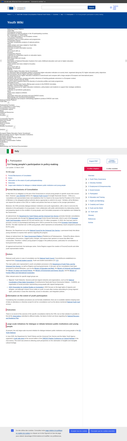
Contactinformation (111, 161)
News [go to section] (2, 111)
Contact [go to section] (2, 113)
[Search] (64, 7)
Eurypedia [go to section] (3, 121)
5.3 (57, 260)
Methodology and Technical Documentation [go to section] (14, 146)
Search (91, 7)
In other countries (112, 168)
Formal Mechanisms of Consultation (19, 175)
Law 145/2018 (20, 196)
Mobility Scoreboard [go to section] (6, 126)
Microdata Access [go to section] (5, 139)
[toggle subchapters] (86, 179)
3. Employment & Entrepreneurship (99, 186)
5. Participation (69, 14)
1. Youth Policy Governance (97, 179)
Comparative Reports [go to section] (7, 119)
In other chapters (93, 168)
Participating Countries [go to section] (7, 105)
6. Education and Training (96, 197)
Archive (90, 222)
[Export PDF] (94, 161)
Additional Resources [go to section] (7, 112)
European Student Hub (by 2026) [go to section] (10, 137)
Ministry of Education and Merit (44, 268)
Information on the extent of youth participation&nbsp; (25, 180)
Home (9, 14)
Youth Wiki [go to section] (3, 101)
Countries (55, 14)
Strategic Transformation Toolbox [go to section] (10, 140)
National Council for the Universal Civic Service (45, 230)
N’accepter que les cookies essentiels (103, 431)
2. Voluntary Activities (95, 183)
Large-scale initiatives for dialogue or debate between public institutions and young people (37, 185)
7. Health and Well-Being (96, 201)
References (92, 219)
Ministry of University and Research (68, 268)
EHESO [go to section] (2, 129)
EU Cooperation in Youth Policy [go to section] (10, 106)
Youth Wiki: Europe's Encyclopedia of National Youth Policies (34, 14)
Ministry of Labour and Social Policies (20, 270)
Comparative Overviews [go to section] (7, 108)
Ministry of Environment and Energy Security (49, 270)
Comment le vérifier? (38, 1)
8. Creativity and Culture (96, 204)
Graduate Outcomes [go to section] (6, 136)
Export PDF (93, 161)
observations (17, 316)
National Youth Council (40, 196)
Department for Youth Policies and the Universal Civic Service (39, 216)
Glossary (91, 215)
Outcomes (11, 183)
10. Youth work (93, 211)
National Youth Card (35, 218)
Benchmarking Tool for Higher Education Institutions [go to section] (16, 134)
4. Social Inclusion (94, 190)
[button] (111, 7)
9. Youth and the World (95, 208)
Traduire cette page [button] (115, 7)
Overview (91, 175)
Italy (62, 14)
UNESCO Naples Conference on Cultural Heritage (58, 338)
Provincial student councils (23, 260)
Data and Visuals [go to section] (5, 120)
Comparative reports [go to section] (6, 109)
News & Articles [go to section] (5, 123)
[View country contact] (112, 161)
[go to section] (15, 29)
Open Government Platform (33, 236)
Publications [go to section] (4, 142)
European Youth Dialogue (70, 222)
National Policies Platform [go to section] (8, 100)
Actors (10, 178)
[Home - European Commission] (17, 7)
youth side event (19, 338)
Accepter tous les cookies (79, 431)
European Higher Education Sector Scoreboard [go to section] (15, 133)
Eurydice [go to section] (3, 115)
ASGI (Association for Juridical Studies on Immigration (26, 287)
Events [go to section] (2, 145)
